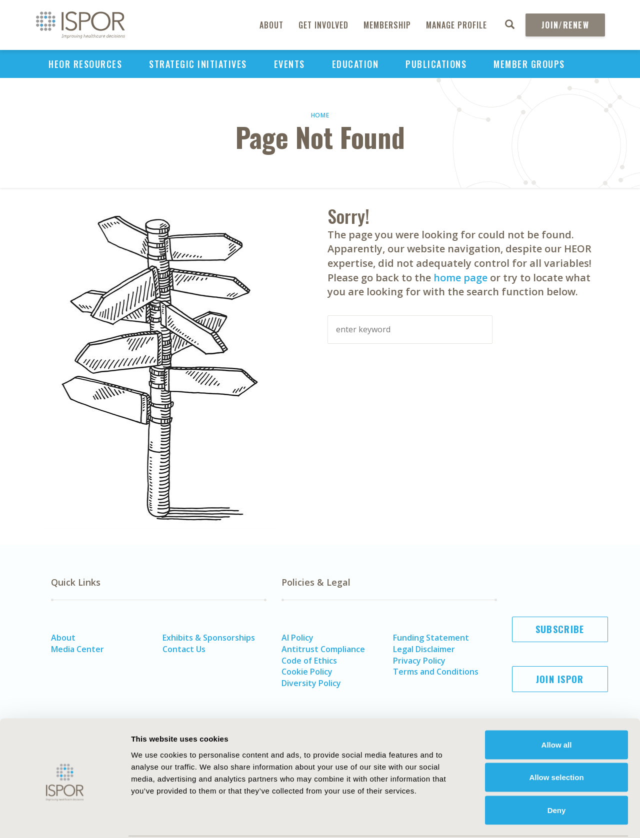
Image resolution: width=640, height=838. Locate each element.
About (272, 25)
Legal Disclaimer (424, 649)
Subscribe (560, 629)
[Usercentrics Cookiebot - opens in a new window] (64, 818)
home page (461, 277)
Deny (557, 772)
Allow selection (556, 740)
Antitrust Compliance (323, 649)
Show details (552, 818)
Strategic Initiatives (198, 63)
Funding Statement (431, 637)
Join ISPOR (560, 679)
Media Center (77, 649)
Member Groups (529, 63)
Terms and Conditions (435, 671)
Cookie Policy (307, 671)
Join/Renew (565, 25)
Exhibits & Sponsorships (208, 637)
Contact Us (184, 649)
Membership (387, 25)
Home (320, 115)
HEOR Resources (85, 63)
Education (355, 63)
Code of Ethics (309, 660)
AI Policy (298, 637)
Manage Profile (456, 25)
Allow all (557, 707)
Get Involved (323, 25)
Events (289, 63)
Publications (436, 63)
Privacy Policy (419, 660)
